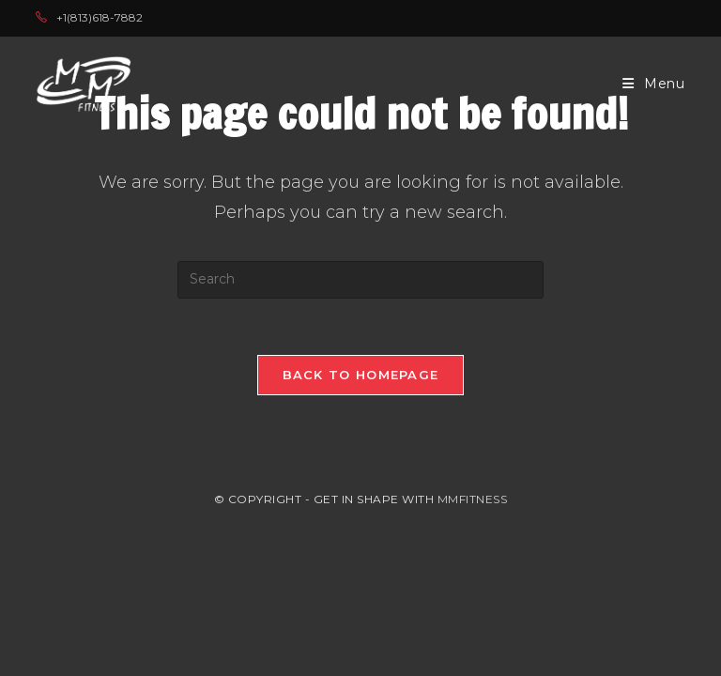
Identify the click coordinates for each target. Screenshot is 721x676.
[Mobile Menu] (653, 83)
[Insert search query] (360, 280)
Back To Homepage (361, 374)
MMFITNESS (472, 499)
